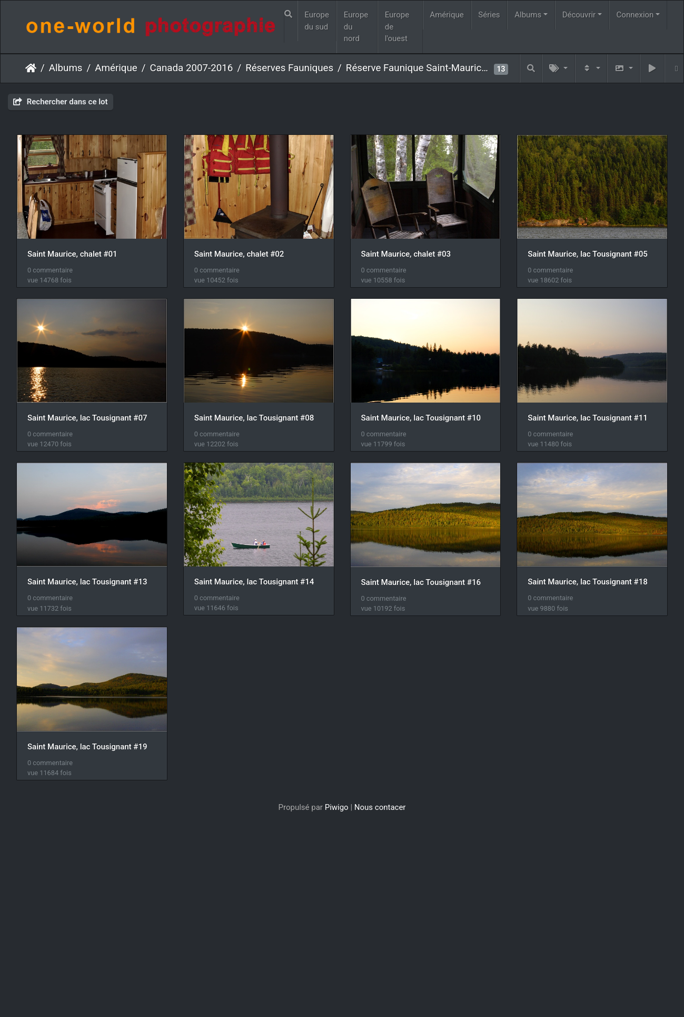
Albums (527, 14)
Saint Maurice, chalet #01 (72, 255)
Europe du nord (356, 26)
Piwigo (337, 978)
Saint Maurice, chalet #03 (410, 255)
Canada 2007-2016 (191, 68)
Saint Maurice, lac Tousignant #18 (424, 751)
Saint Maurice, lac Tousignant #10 (87, 586)
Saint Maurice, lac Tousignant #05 (87, 420)
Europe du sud (316, 21)
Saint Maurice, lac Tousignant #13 (424, 586)
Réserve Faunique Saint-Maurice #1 (418, 68)
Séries (489, 14)
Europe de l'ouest (397, 26)
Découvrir (579, 14)
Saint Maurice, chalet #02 (241, 255)
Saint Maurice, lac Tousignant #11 (255, 586)
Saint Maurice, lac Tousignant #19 (87, 917)
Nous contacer (380, 978)
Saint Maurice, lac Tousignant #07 (255, 420)
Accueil (30, 68)
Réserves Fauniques (289, 68)
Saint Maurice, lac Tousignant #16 (255, 752)
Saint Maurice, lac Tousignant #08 (424, 420)
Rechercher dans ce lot (60, 101)
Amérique (446, 14)
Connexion (635, 14)
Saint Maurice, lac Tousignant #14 (87, 751)
